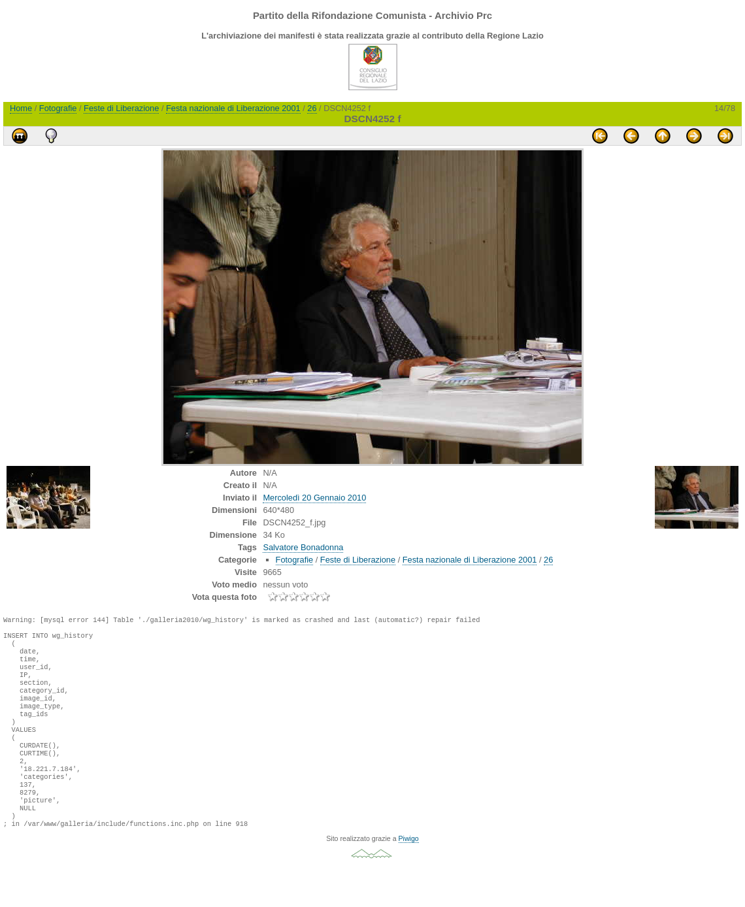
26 (311, 108)
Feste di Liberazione (121, 108)
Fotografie (58, 108)
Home (21, 108)
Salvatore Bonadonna (303, 547)
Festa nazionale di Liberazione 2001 (233, 108)
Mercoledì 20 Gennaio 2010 (314, 498)
